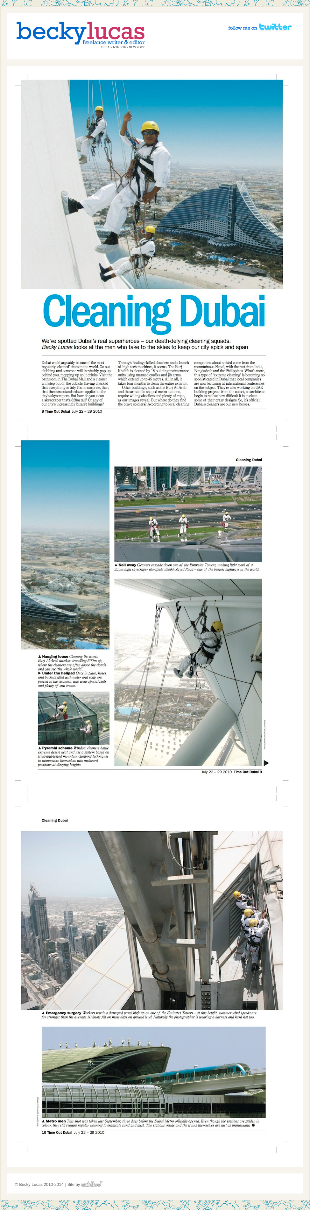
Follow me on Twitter (261, 26)
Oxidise (92, 1183)
